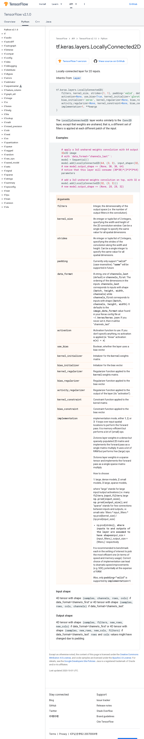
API (73, 38)
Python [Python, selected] (25, 21)
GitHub (133, 4)
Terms (52, 734)
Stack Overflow (105, 711)
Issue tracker (103, 700)
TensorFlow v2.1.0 (17, 14)
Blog (51, 700)
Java (48, 21)
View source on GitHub (109, 61)
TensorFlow (61, 38)
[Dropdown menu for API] (77, 4)
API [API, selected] (71, 4)
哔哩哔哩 (54, 716)
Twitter (53, 711)
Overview (9, 21)
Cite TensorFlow (105, 721)
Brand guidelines (105, 716)
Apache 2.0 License (121, 658)
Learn (55, 4)
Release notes (104, 705)
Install (42, 4)
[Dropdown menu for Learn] (62, 4)
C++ (37, 21)
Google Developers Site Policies (79, 661)
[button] (22, 34)
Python (104, 38)
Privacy (63, 734)
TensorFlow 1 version (72, 61)
